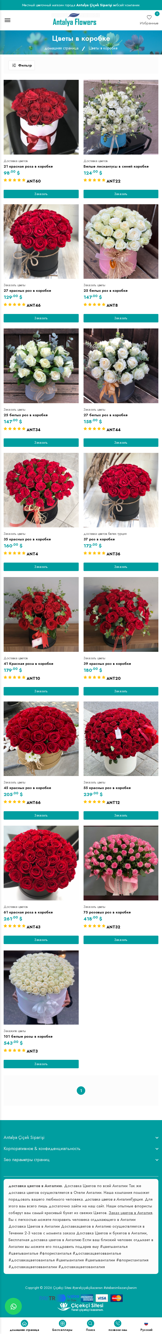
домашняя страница (61, 48)
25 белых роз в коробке (106, 290)
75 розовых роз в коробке (107, 912)
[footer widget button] (81, 1137)
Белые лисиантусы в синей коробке (116, 166)
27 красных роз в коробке (27, 290)
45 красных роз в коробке (27, 788)
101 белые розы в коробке (28, 1036)
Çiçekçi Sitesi (62, 1287)
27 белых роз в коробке (106, 415)
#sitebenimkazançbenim (120, 1287)
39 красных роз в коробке (107, 663)
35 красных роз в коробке (27, 539)
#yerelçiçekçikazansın (87, 1287)
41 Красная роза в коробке (28, 663)
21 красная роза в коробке (28, 166)
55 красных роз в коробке (107, 788)
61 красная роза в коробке (28, 912)
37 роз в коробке (99, 539)
